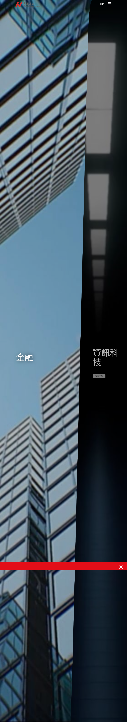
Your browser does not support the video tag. (51, 361)
